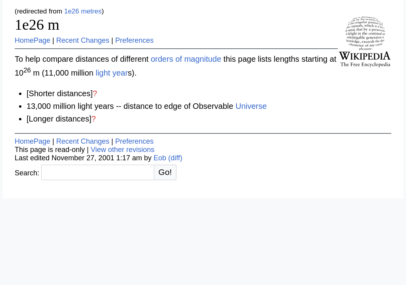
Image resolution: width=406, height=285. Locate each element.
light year (112, 72)
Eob (159, 158)
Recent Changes (82, 40)
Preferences (134, 40)
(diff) (175, 158)
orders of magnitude (186, 59)
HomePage (32, 40)
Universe (251, 106)
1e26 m (37, 24)
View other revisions (123, 150)
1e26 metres (83, 11)
